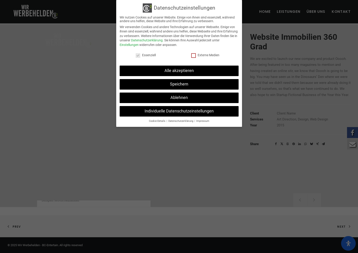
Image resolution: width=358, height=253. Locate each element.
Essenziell (146, 55)
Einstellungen (129, 45)
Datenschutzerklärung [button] (181, 121)
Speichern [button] (179, 84)
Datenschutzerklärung (147, 40)
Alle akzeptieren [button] (179, 70)
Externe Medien (205, 55)
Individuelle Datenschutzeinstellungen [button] (179, 111)
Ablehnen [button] (179, 97)
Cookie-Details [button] (157, 121)
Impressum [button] (202, 121)
